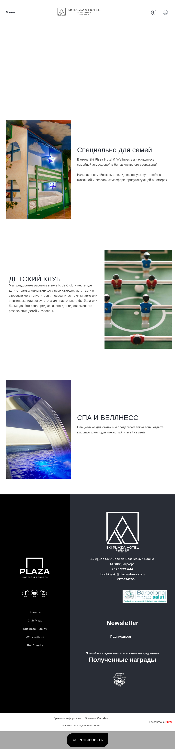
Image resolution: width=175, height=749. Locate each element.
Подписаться (120, 636)
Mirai (168, 722)
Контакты (34, 612)
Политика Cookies (96, 718)
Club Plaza (35, 621)
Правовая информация (67, 718)
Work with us (35, 637)
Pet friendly (35, 645)
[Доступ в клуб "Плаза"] (165, 12)
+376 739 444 (122, 569)
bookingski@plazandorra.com (122, 574)
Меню (10, 12)
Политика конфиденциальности (81, 725)
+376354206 (125, 579)
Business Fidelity (35, 629)
